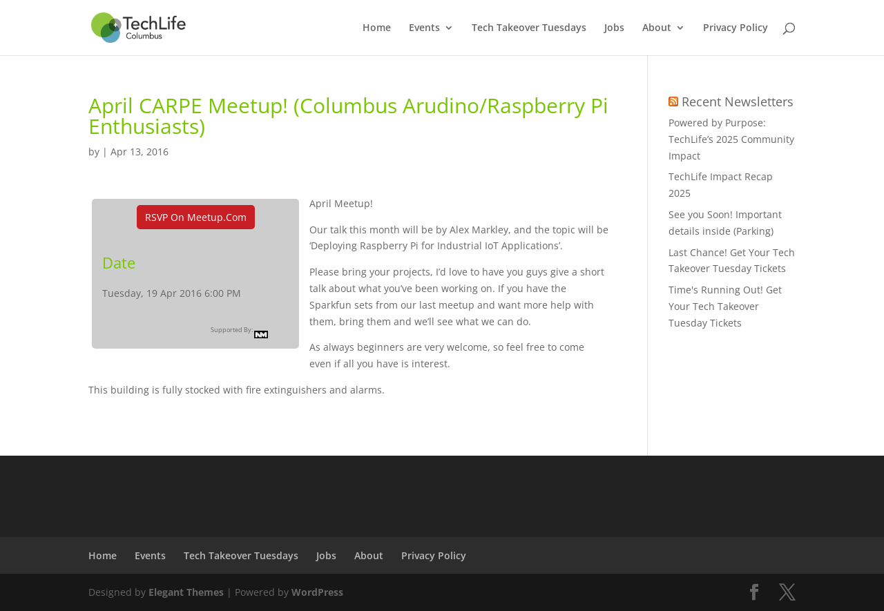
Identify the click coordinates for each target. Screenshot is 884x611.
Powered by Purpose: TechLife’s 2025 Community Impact (731, 139)
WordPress (317, 592)
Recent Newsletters (738, 101)
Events (424, 28)
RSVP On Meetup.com (196, 217)
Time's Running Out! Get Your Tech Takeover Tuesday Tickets (725, 306)
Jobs (614, 28)
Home (377, 28)
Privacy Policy (735, 28)
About (656, 28)
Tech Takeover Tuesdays (529, 28)
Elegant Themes (186, 592)
